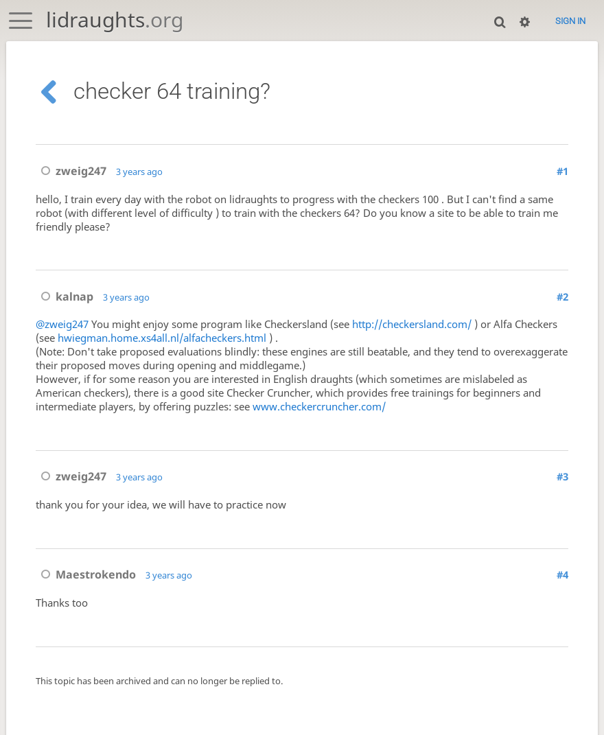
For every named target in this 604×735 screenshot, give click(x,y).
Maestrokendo (86, 575)
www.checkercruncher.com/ (319, 407)
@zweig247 (62, 324)
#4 (562, 576)
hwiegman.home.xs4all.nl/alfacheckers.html (162, 338)
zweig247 (71, 170)
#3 (562, 478)
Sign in (570, 21)
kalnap (64, 296)
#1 (562, 171)
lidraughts (114, 19)
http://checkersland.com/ (412, 324)
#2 (562, 296)
